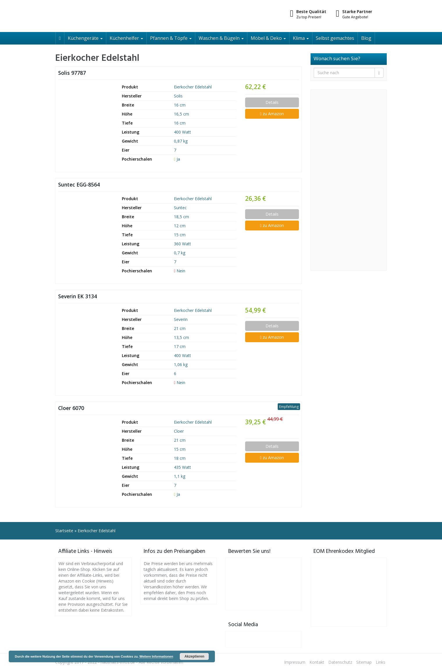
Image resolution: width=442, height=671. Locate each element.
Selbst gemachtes (335, 38)
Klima (301, 38)
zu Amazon (272, 113)
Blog (366, 38)
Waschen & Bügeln (221, 38)
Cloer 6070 (71, 407)
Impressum (294, 662)
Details (272, 102)
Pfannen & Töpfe (171, 38)
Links (380, 662)
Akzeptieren (194, 656)
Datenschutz (340, 662)
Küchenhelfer (126, 38)
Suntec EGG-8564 (79, 184)
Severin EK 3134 (77, 296)
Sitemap (364, 662)
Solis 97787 (72, 72)
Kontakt (316, 662)
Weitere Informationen (156, 656)
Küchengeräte (85, 38)
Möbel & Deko (268, 38)
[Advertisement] (349, 180)
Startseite (64, 530)
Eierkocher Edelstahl (193, 87)
